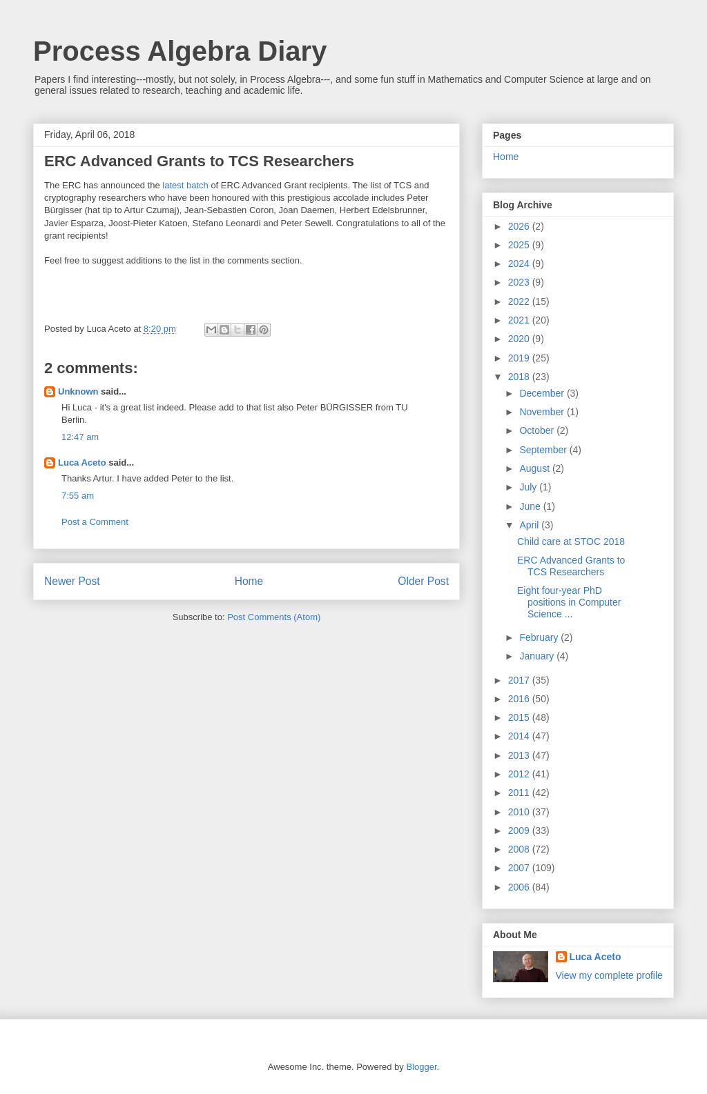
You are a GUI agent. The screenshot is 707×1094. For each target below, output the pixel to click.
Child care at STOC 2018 (571, 541)
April (530, 524)
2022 (520, 301)
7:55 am (77, 495)
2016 (520, 698)
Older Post (423, 581)
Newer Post (72, 581)
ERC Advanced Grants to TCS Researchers (571, 566)
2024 (520, 263)
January (537, 656)
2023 (520, 282)
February (540, 637)
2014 (520, 736)
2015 (520, 717)
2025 (520, 244)
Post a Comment (94, 522)
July (529, 487)
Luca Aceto (82, 462)
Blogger (421, 1067)
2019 (520, 358)
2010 (520, 811)
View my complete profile (609, 975)
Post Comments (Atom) (273, 617)
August (535, 468)
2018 (520, 376)
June (531, 506)
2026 (520, 226)
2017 (520, 680)
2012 (520, 773)
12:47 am (80, 437)
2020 (520, 338)
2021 (520, 320)
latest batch (185, 185)
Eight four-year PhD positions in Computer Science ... (569, 602)
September (544, 449)
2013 (520, 755)
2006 (520, 887)
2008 (520, 849)
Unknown (78, 391)
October (537, 430)
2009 (520, 830)
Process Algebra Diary (180, 51)
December (542, 393)
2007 (520, 867)
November (542, 411)
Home (249, 581)
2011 (520, 792)
